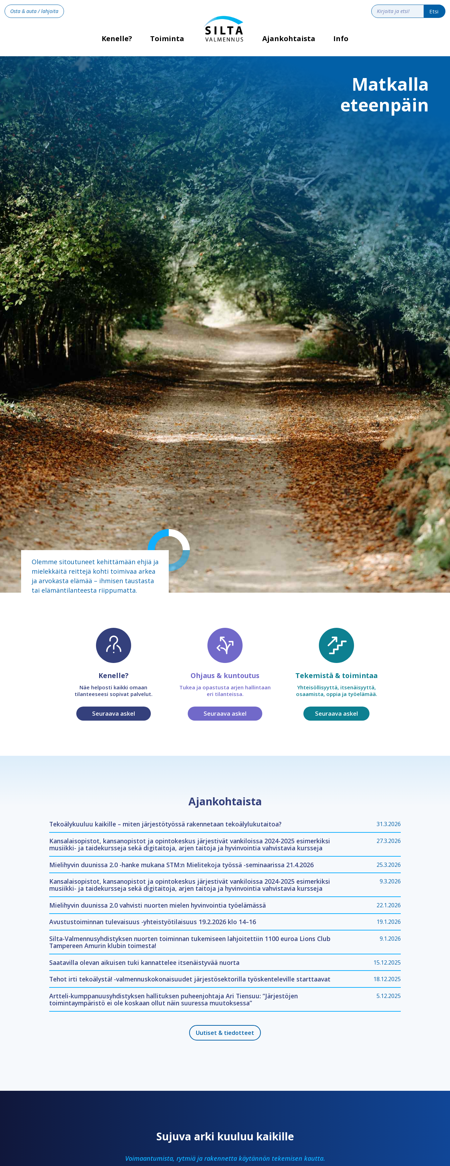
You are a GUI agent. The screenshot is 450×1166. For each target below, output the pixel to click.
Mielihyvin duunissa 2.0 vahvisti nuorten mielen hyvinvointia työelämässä (157, 905)
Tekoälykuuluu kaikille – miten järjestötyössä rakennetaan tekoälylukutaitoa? (165, 823)
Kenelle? (117, 41)
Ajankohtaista (288, 38)
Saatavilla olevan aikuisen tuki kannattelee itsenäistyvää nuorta (144, 962)
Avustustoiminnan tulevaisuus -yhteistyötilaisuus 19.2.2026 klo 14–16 (152, 921)
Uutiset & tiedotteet (225, 1033)
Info (340, 38)
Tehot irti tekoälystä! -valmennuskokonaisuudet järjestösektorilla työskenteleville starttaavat (189, 979)
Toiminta (167, 38)
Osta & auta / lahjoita (34, 11)
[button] (167, 44)
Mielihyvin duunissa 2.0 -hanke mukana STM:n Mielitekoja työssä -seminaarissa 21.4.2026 (181, 864)
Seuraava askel (113, 713)
